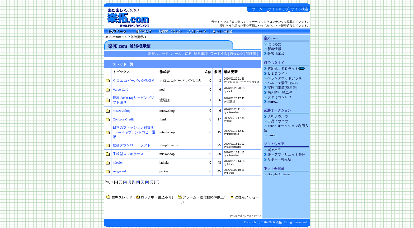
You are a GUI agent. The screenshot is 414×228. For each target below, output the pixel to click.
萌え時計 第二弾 (278, 92)
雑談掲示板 (139, 37)
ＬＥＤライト (276, 73)
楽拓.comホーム (116, 37)
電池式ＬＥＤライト (284, 69)
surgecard (119, 171)
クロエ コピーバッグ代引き (134, 81)
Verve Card (120, 89)
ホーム (257, 9)
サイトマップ (278, 9)
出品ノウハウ (276, 121)
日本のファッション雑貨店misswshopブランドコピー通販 (134, 132)
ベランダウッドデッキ (283, 78)
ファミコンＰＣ (277, 97)
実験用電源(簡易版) (280, 88)
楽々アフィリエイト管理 (284, 155)
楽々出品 (272, 150)
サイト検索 (299, 9)
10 (156, 182)
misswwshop (121, 111)
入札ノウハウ (276, 116)
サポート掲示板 (277, 159)
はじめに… (274, 44)
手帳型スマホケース (128, 154)
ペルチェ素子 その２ (281, 83)
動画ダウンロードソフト (131, 145)
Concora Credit (123, 119)
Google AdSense (277, 174)
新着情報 (272, 49)
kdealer (118, 162)
